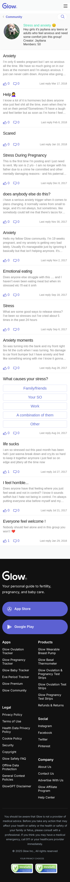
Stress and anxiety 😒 (39, 25)
